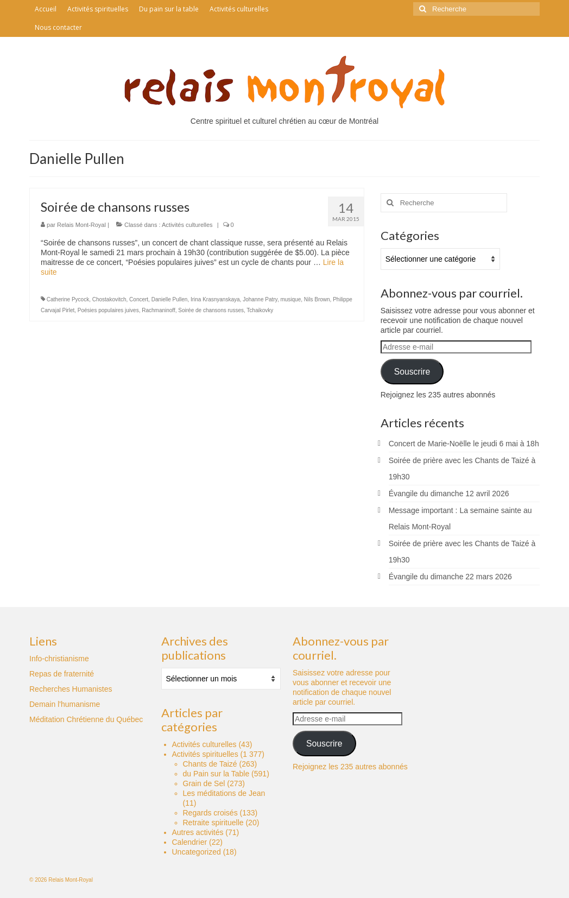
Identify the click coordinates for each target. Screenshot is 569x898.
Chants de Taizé (210, 764)
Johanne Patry (260, 299)
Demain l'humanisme (64, 704)
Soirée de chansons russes (211, 310)
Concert (138, 299)
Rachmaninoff (158, 310)
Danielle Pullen (169, 299)
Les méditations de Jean (224, 793)
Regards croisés (210, 812)
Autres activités (198, 832)
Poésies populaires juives (108, 310)
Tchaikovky (259, 310)
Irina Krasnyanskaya (215, 299)
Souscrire (412, 371)
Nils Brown (317, 299)
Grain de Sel (204, 783)
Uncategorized (196, 852)
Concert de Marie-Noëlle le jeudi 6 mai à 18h (464, 443)
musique (290, 299)
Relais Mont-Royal (81, 225)
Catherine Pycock (68, 299)
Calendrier (189, 842)
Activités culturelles (187, 225)
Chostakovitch (109, 299)
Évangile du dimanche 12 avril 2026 (449, 493)
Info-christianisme (59, 658)
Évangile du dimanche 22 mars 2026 (450, 576)
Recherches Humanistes (70, 689)
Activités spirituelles (205, 754)
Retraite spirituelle (213, 822)
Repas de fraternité (61, 673)
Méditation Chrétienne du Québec (86, 719)
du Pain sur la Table (216, 773)
